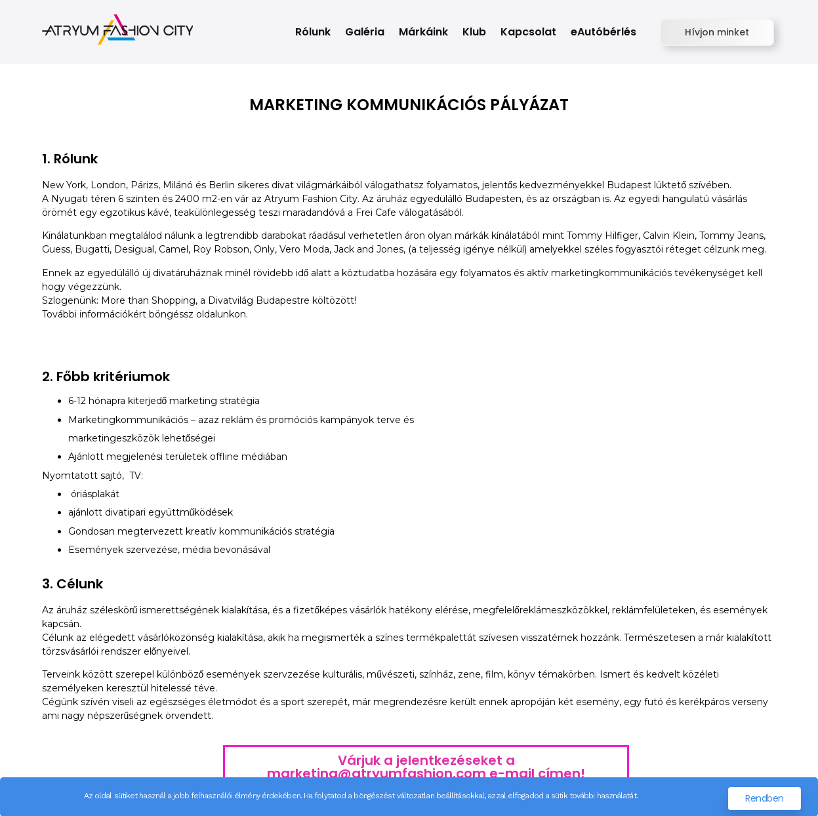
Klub (474, 31)
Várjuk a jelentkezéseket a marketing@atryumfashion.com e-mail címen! (426, 767)
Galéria (364, 31)
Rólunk (313, 31)
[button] (717, 32)
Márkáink (423, 31)
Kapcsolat (528, 31)
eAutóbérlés (603, 31)
